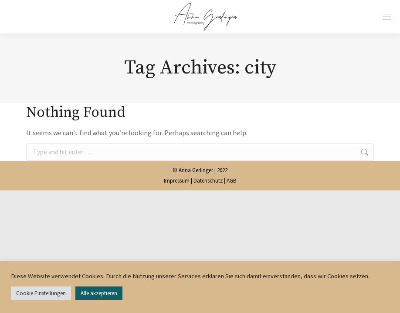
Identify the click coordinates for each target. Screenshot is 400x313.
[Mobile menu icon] (387, 16)
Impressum (177, 180)
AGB (231, 180)
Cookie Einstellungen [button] (41, 293)
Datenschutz (208, 180)
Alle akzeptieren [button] (99, 293)
